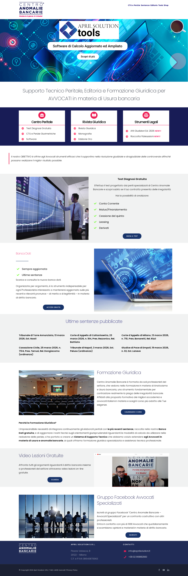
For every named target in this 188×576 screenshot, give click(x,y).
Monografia (85, 133)
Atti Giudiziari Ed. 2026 (146, 130)
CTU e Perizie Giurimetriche (41, 133)
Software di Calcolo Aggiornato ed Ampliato (87, 46)
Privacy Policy (72, 570)
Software (31, 139)
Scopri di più (88, 56)
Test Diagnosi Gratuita (38, 128)
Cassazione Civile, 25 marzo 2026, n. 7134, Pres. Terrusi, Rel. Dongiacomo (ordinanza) (40, 351)
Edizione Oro (85, 139)
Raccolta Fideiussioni (145, 136)
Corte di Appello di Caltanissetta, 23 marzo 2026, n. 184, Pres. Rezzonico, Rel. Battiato (92, 339)
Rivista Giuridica (87, 128)
